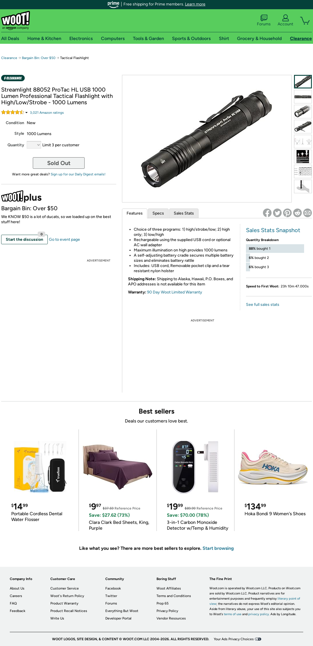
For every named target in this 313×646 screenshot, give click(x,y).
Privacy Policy (167, 611)
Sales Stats (184, 213)
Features (135, 213)
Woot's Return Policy (67, 596)
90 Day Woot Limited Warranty (174, 292)
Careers (16, 596)
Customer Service (64, 588)
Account (285, 20)
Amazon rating (47, 113)
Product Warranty (64, 603)
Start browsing (218, 548)
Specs (158, 213)
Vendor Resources (171, 618)
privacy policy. (259, 614)
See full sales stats (262, 304)
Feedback (17, 611)
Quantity (15, 145)
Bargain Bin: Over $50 (39, 58)
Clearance (9, 58)
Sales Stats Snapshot (273, 230)
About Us (17, 588)
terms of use (232, 614)
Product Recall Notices (68, 611)
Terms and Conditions (173, 596)
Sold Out (58, 163)
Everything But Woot (121, 611)
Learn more (195, 4)
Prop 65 (162, 603)
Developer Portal (118, 618)
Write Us (57, 618)
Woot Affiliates (168, 588)
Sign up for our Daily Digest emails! (78, 174)
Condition (15, 122)
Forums (264, 20)
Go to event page (64, 239)
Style (19, 133)
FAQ (13, 603)
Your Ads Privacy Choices (234, 639)
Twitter (111, 596)
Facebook (113, 588)
